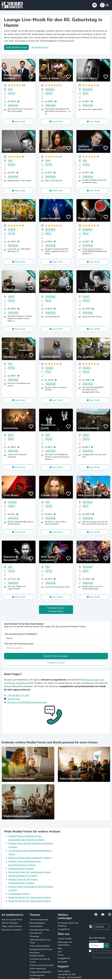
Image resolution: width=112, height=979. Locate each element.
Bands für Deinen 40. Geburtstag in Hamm (29, 901)
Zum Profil (20, 121)
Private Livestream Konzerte (42, 965)
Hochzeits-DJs (36, 933)
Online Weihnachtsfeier (40, 946)
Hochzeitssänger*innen (39, 929)
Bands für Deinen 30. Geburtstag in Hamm (29, 897)
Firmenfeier (34, 936)
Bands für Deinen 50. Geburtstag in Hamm (29, 872)
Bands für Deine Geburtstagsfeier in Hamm (29, 857)
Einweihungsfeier (37, 975)
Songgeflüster (64, 929)
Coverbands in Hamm (19, 893)
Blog (60, 948)
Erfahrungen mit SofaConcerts (65, 943)
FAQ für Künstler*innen (12, 919)
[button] (104, 5)
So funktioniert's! (40, 47)
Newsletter (62, 961)
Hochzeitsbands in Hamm (21, 868)
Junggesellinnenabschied (40, 972)
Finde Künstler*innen (16, 47)
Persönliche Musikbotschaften (37, 954)
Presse (61, 955)
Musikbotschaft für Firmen (41, 949)
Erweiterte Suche (56, 662)
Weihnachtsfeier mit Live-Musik (41, 941)
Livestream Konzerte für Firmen (40, 960)
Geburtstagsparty (37, 923)
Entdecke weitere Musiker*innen (56, 609)
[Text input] (96, 945)
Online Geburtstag (37, 968)
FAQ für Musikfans (10, 923)
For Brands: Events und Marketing (68, 924)
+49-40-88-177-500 (18, 695)
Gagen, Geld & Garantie (12, 926)
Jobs (60, 951)
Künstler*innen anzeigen (56, 656)
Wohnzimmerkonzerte (39, 919)
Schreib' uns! (13, 698)
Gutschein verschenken (11, 929)
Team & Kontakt (64, 938)
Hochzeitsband (36, 926)
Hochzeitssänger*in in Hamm (22, 875)
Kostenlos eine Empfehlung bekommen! (27, 702)
